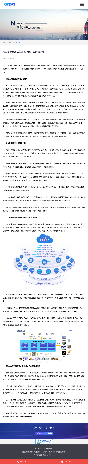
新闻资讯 (10, 43)
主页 (4, 43)
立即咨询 (21, 462)
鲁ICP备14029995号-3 (44, 449)
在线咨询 (66, 462)
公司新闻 (17, 43)
